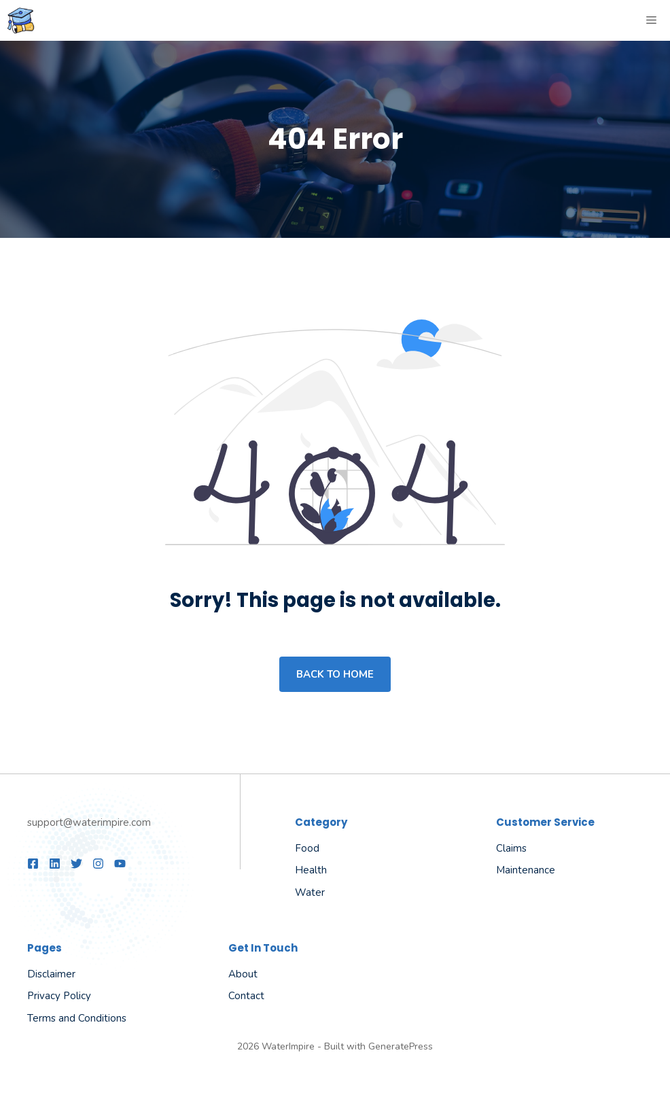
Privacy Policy (59, 996)
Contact (246, 996)
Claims (511, 848)
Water (310, 892)
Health (311, 870)
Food (307, 848)
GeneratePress (400, 1046)
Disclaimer (51, 974)
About (243, 974)
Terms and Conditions (76, 1018)
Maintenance (525, 870)
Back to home (335, 674)
